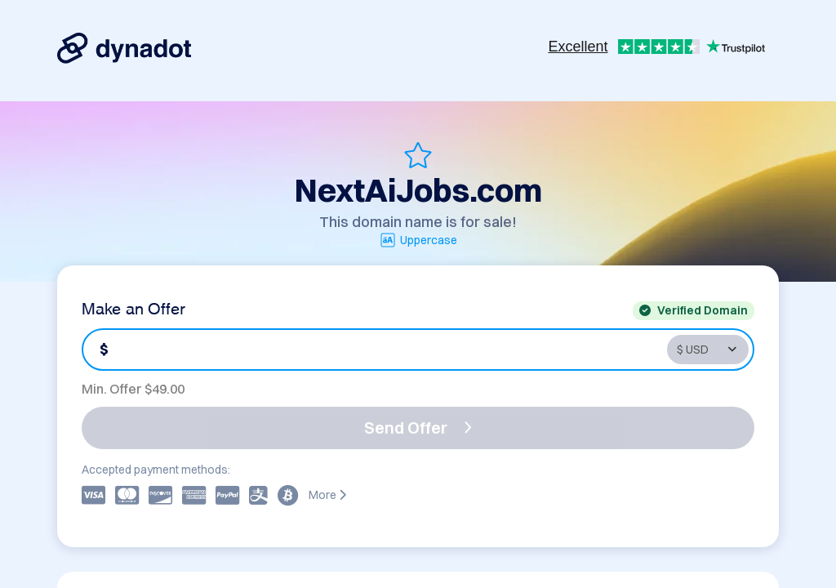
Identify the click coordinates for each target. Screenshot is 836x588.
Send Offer (418, 427)
